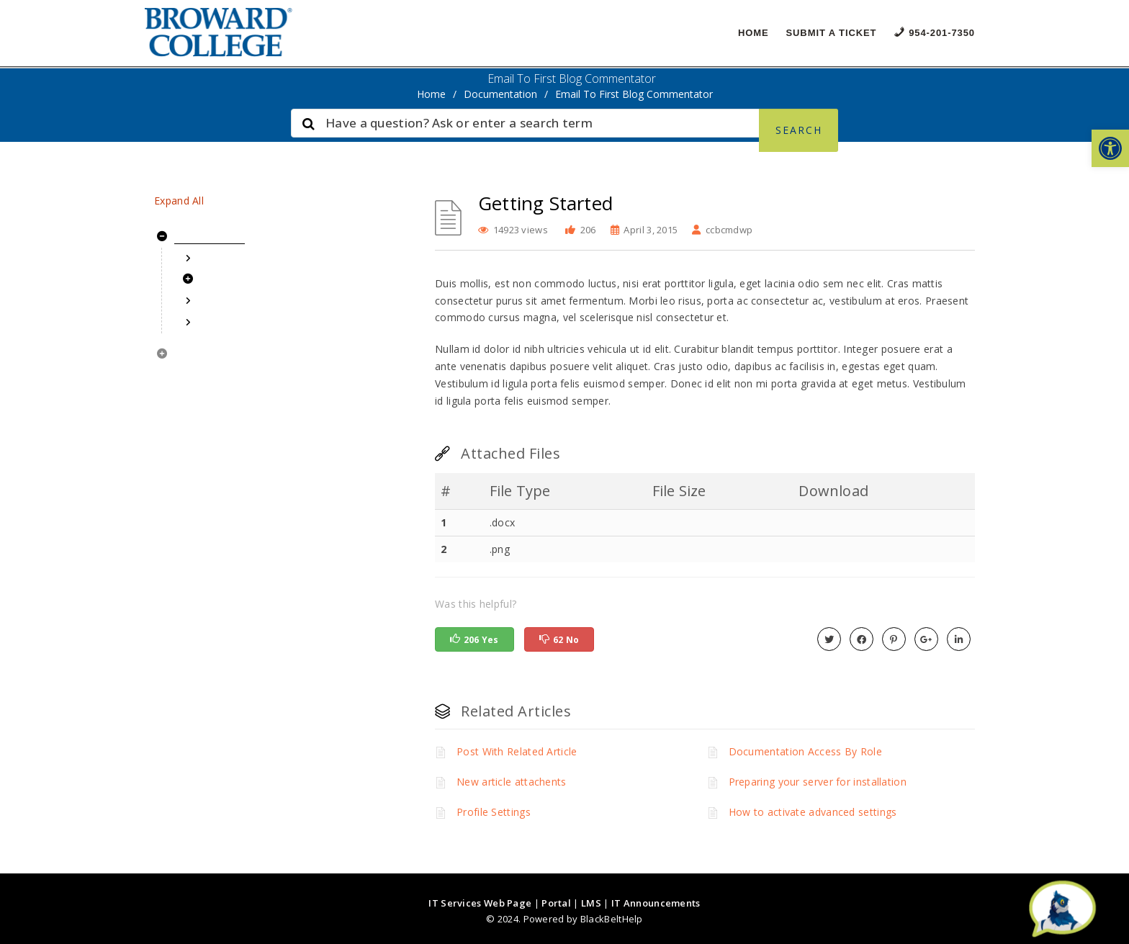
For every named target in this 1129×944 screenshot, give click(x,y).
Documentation (500, 94)
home (431, 94)
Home (753, 32)
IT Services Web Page (479, 902)
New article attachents (511, 781)
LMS (591, 902)
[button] (1110, 148)
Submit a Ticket (831, 32)
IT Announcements (656, 902)
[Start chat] (1062, 910)
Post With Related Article (516, 751)
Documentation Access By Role (805, 751)
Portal (556, 902)
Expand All (179, 200)
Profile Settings (493, 812)
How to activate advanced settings (813, 812)
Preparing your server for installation (818, 781)
